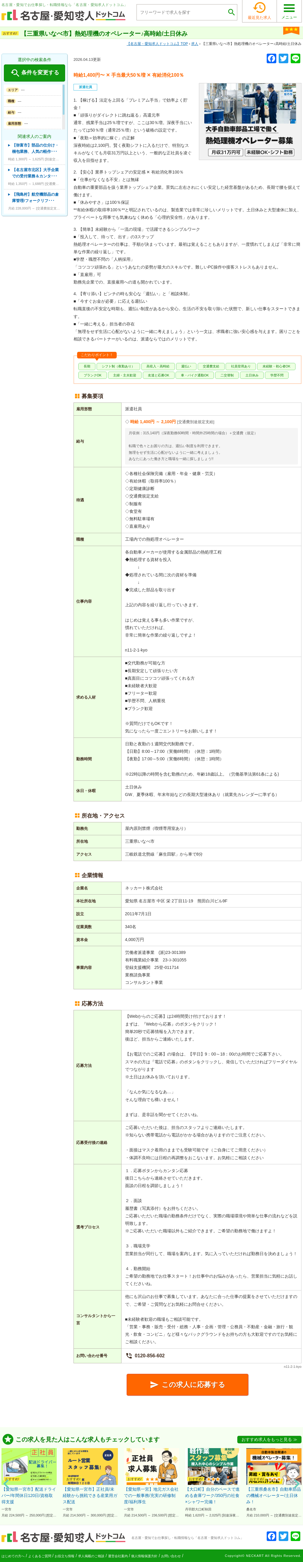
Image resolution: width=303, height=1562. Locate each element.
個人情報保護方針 (144, 1556)
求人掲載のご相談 (91, 1556)
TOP (157, 44)
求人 (194, 44)
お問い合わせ (171, 1556)
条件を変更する (34, 73)
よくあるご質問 (39, 1556)
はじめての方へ (13, 1556)
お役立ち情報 (64, 1556)
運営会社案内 (118, 1556)
